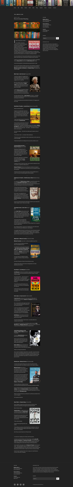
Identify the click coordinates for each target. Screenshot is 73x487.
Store (45, 7)
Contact (54, 7)
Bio (18, 7)
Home (15, 7)
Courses (49, 7)
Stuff (30, 7)
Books (26, 7)
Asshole (41, 7)
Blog (37, 7)
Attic (33, 7)
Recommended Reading (21, 19)
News (22, 7)
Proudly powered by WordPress (38, 484)
